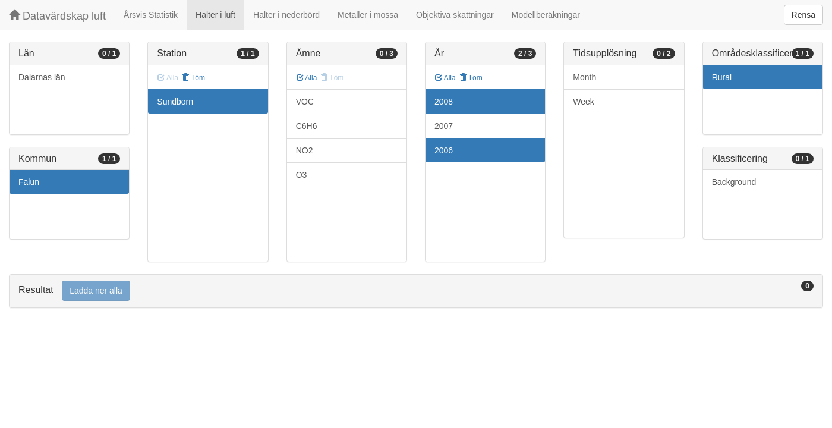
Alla (307, 78)
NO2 (304, 150)
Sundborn (175, 101)
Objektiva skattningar (455, 15)
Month (584, 77)
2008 (443, 101)
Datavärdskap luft (57, 16)
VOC (305, 101)
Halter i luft (215, 15)
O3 (301, 175)
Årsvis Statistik (151, 15)
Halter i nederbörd (286, 15)
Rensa (803, 15)
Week (583, 101)
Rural (722, 77)
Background (734, 182)
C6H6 (306, 126)
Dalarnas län (41, 77)
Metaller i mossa (368, 15)
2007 (443, 126)
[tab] (416, 291)
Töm (193, 78)
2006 (443, 150)
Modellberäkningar (546, 15)
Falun (28, 182)
